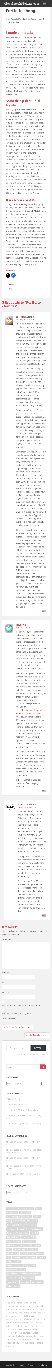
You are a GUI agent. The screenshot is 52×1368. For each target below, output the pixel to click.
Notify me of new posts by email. (17, 1013)
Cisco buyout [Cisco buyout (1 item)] (25, 1212)
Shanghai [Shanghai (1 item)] (41, 1257)
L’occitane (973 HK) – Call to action (22, 1110)
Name (5, 972)
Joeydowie (21, 625)
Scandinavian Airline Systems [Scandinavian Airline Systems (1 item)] (24, 1257)
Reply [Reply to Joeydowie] (44, 791)
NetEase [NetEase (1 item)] (37, 1245)
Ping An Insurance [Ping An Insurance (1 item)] (21, 1249)
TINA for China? (13, 1099)
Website (5, 992)
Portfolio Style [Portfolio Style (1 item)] (12, 1253)
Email (5, 982)
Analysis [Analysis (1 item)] (17, 1208)
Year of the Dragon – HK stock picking (23, 1123)
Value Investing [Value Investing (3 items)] (13, 1286)
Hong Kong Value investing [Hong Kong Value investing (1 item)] (17, 1233)
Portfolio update (12, 22)
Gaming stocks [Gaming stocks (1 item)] (30, 1225)
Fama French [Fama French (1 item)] (32, 1221)
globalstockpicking (33, 19)
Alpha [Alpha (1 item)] (9, 1208)
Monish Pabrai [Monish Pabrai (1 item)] (26, 1245)
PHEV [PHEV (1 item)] (9, 1249)
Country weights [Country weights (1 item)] (13, 1217)
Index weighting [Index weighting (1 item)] (13, 1237)
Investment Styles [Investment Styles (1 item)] (28, 1237)
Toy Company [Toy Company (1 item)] (28, 1278)
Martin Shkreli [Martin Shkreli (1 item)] (12, 1245)
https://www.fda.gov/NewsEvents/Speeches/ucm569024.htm (31, 713)
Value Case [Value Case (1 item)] (25, 1282)
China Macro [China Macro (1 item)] (12, 1212)
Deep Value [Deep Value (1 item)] (26, 1217)
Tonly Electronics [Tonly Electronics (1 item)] (14, 1278)
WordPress (42, 1365)
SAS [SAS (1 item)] (8, 1257)
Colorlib (24, 1365)
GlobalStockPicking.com (21, 3)
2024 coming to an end (16, 1104)
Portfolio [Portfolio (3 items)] (33, 1249)
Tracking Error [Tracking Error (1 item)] (12, 1282)
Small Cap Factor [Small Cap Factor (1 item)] (14, 1261)
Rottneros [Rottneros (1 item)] (25, 1253)
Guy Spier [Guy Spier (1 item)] (11, 1229)
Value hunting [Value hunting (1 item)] (37, 1282)
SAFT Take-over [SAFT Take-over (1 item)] (37, 1253)
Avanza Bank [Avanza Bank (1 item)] (28, 1208)
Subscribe (38, 1048)
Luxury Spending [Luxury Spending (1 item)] (13, 1241)
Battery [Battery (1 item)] (38, 1208)
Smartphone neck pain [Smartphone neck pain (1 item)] (16, 1270)
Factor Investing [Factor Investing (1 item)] (18, 1221)
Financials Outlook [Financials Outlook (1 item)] (14, 1225)
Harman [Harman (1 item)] (20, 1229)
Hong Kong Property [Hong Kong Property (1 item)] (34, 1229)
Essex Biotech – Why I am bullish (23, 1143)
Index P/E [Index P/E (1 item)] (34, 1233)
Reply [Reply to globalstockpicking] (44, 915)
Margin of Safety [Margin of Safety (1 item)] (29, 1241)
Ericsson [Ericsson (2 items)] (37, 1217)
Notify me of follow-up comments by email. (21, 1005)
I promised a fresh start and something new (23, 1116)
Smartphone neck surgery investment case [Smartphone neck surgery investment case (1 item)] (23, 1274)
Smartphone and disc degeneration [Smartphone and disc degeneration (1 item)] (21, 1265)
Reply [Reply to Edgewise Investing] (44, 611)
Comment (7, 939)
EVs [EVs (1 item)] (8, 1221)
